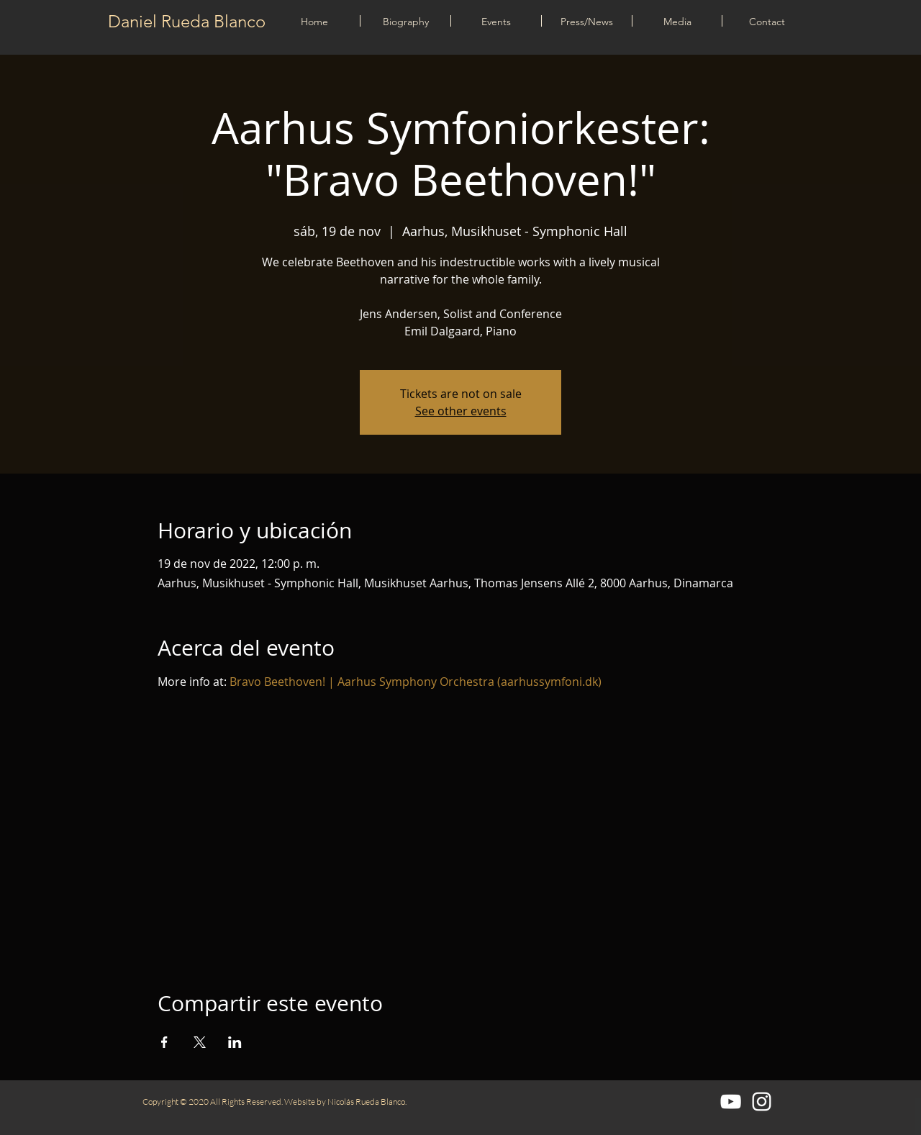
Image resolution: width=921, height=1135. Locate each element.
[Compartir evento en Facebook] (164, 1042)
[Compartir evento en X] (200, 1042)
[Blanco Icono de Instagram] (761, 1101)
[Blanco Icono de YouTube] (730, 1101)
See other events (461, 411)
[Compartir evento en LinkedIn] (235, 1042)
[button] (496, 21)
